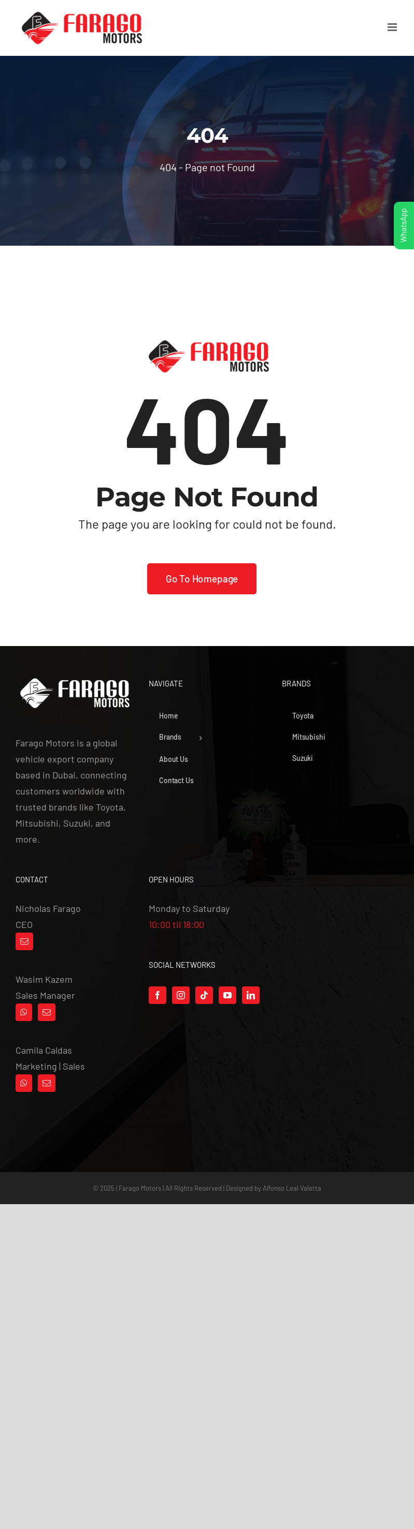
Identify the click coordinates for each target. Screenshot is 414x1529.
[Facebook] (157, 995)
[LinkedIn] (251, 995)
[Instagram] (181, 995)
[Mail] (24, 941)
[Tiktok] (204, 995)
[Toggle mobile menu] (393, 27)
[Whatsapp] (24, 1012)
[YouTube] (227, 995)
